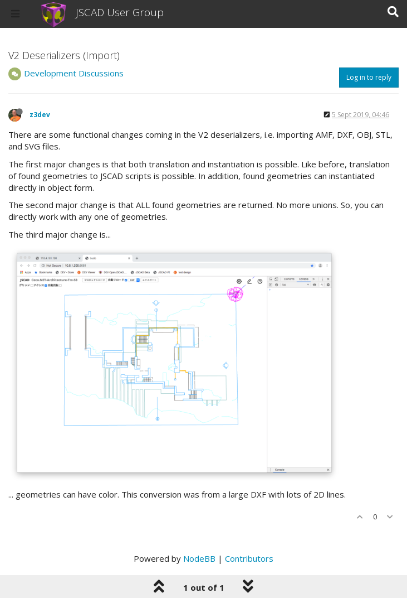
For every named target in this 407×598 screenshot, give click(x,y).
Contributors (249, 558)
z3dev (40, 114)
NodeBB (199, 558)
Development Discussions (74, 73)
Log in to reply (368, 77)
